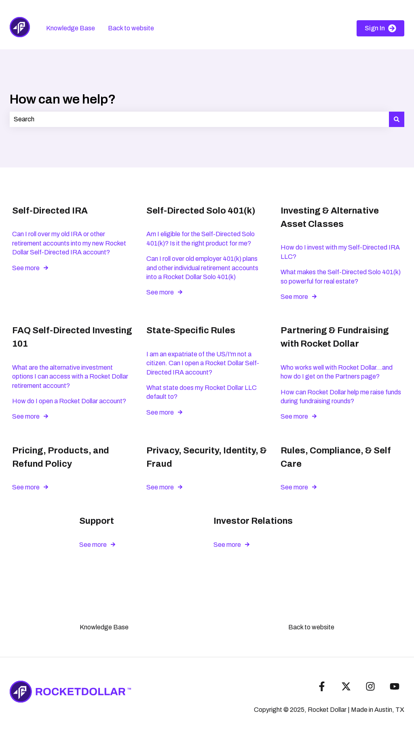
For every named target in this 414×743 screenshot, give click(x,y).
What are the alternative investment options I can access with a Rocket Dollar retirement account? (70, 376)
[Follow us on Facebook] (322, 686)
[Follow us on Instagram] (370, 686)
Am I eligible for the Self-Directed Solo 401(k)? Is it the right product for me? (200, 238)
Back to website (131, 28)
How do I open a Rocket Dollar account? (69, 401)
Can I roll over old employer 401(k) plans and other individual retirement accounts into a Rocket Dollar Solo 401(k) (202, 267)
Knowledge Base (70, 28)
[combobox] (199, 119)
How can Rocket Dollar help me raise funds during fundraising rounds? (341, 396)
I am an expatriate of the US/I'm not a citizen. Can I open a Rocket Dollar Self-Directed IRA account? (202, 363)
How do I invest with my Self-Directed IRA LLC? (340, 252)
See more (26, 268)
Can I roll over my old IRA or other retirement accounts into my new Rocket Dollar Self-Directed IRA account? (69, 243)
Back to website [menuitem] (311, 627)
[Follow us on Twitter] (346, 686)
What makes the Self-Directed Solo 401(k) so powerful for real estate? (341, 276)
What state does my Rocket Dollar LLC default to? (201, 392)
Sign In (380, 28)
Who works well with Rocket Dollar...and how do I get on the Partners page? (337, 372)
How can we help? (63, 99)
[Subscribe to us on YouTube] (394, 686)
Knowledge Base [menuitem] (104, 627)
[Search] (396, 119)
